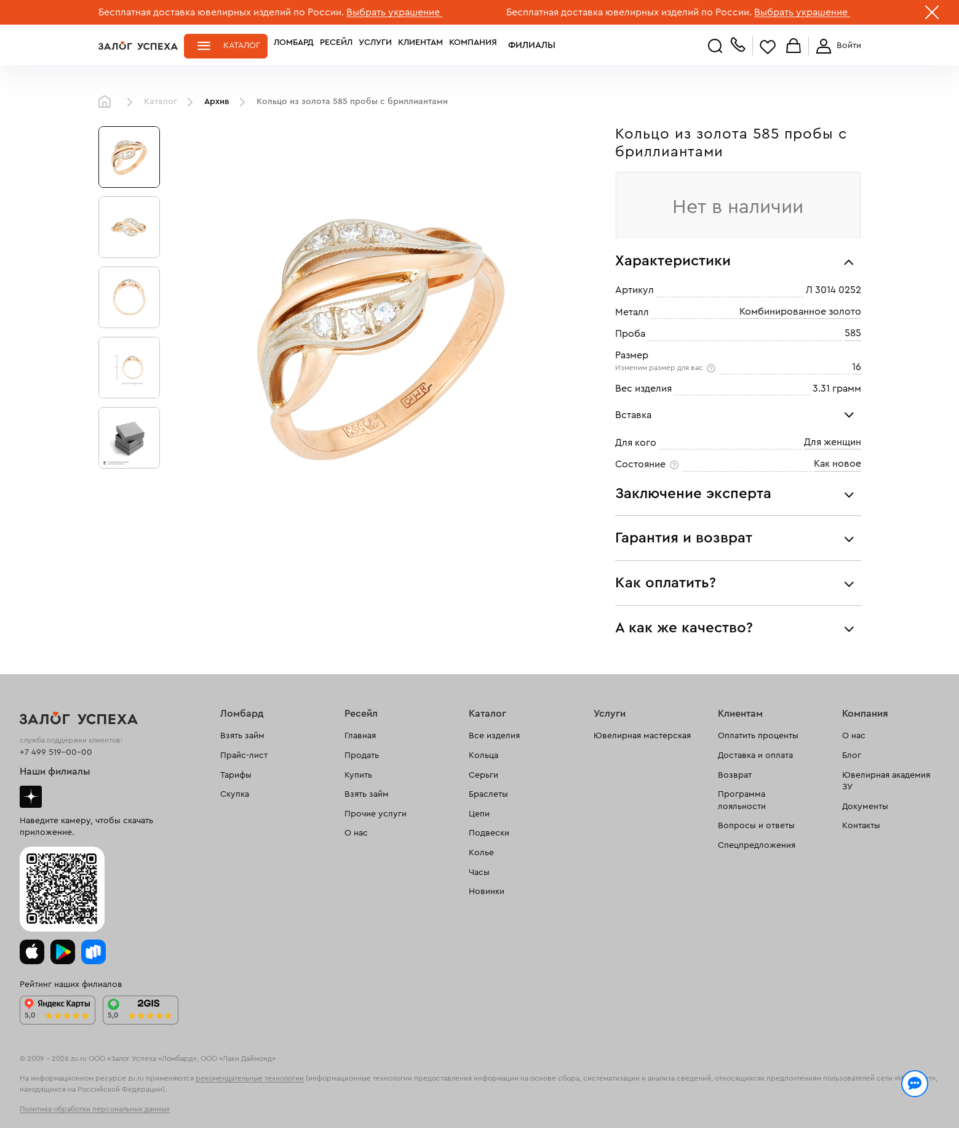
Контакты (861, 825)
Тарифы (236, 775)
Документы (865, 806)
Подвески (489, 833)
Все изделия (494, 735)
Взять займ (242, 735)
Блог (851, 755)
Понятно (810, 1098)
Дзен (31, 797)
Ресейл (336, 45)
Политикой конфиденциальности (654, 1092)
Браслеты (488, 794)
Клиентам (420, 45)
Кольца (483, 755)
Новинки (486, 891)
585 (853, 333)
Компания (473, 45)
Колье (481, 852)
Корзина (793, 46)
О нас (356, 833)
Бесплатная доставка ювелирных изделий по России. (221, 12)
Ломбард (294, 45)
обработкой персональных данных (194, 1106)
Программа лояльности (742, 800)
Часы (479, 872)
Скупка (234, 794)
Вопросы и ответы (756, 825)
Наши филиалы (55, 771)
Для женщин (832, 442)
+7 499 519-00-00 (56, 752)
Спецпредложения (756, 845)
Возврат (735, 775)
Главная (107, 102)
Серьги (483, 775)
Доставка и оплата (755, 755)
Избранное (767, 46)
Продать (361, 755)
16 (856, 367)
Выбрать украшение (394, 12)
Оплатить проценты (758, 735)
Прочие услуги (375, 814)
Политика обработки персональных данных (95, 1109)
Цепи (479, 814)
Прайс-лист (244, 755)
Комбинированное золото (800, 311)
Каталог (241, 45)
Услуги (375, 45)
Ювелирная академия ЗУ (886, 781)
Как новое (837, 464)
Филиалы (524, 45)
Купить (358, 775)
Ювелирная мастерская (642, 735)
